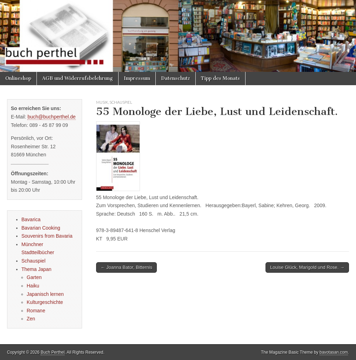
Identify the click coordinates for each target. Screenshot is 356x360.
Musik (102, 102)
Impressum (137, 78)
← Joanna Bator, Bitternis (126, 267)
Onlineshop (18, 78)
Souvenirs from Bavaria (47, 236)
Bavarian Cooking (40, 228)
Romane (36, 310)
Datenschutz (175, 78)
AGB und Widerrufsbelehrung (77, 78)
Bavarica (30, 219)
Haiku (33, 285)
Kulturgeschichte (45, 302)
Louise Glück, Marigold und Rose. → (307, 267)
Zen (31, 318)
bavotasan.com (334, 352)
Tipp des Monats (220, 78)
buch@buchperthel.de (51, 117)
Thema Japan (36, 269)
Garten (34, 277)
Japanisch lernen (45, 294)
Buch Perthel (53, 352)
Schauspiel (120, 102)
